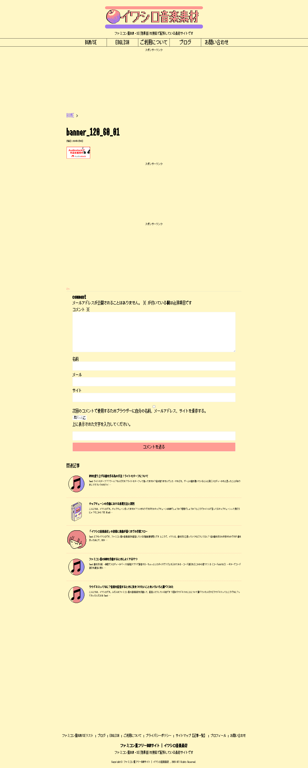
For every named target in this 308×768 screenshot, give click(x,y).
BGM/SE (91, 42)
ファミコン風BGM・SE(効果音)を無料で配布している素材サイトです (154, 649)
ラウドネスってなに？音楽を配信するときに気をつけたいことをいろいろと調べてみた (131, 587)
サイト (77, 390)
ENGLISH (122, 42)
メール (77, 375)
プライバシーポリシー (158, 632)
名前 (75, 359)
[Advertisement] (154, 79)
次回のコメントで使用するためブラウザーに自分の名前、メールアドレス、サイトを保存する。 (140, 411)
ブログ (185, 42)
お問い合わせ (217, 42)
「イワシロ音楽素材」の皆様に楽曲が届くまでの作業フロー (118, 531)
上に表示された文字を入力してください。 (102, 424)
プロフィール (218, 632)
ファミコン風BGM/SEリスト (78, 632)
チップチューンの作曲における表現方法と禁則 (112, 504)
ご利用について (154, 42)
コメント (81, 309)
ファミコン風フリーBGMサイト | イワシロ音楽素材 (154, 642)
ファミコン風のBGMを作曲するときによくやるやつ (113, 559)
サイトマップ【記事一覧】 (191, 632)
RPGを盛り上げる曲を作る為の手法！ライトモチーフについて (118, 476)
